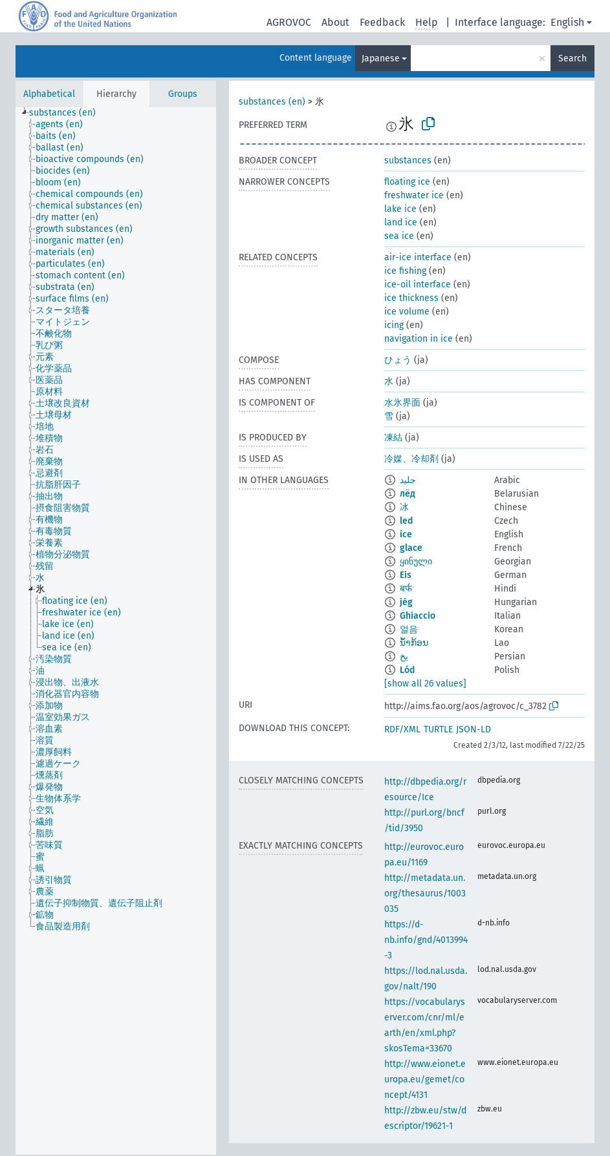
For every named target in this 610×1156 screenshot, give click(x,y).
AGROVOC (289, 22)
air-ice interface (418, 257)
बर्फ (406, 588)
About (335, 22)
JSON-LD (473, 729)
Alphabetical (49, 93)
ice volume (407, 311)
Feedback (382, 22)
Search (572, 58)
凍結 (393, 437)
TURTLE (438, 729)
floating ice (407, 181)
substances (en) (272, 101)
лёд (407, 493)
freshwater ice (414, 195)
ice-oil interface (417, 284)
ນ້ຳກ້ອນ (414, 642)
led (406, 520)
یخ (404, 656)
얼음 (409, 629)
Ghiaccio (417, 615)
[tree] (116, 631)
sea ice (399, 236)
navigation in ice (418, 338)
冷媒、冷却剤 (411, 458)
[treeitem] (67, 113)
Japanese (381, 58)
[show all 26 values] (425, 683)
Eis (405, 575)
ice (406, 534)
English (567, 22)
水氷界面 (402, 402)
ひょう (397, 360)
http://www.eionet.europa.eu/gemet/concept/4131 (425, 1079)
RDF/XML (402, 729)
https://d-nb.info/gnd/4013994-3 (426, 940)
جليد (408, 480)
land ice (400, 222)
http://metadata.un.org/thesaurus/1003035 (425, 893)
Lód (407, 670)
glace (411, 547)
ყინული (416, 561)
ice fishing (405, 270)
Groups (182, 93)
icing (394, 325)
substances (407, 160)
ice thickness (411, 298)
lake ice (400, 208)
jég (406, 602)
